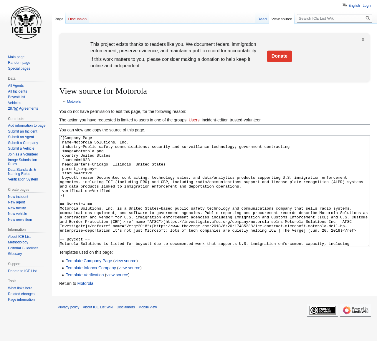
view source (125, 282)
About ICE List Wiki (98, 329)
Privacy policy (68, 329)
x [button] (363, 39)
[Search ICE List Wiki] (334, 18)
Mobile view (147, 329)
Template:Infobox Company (91, 289)
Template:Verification (85, 297)
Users (194, 120)
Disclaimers (126, 329)
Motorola (74, 101)
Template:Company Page (89, 282)
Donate (279, 56)
